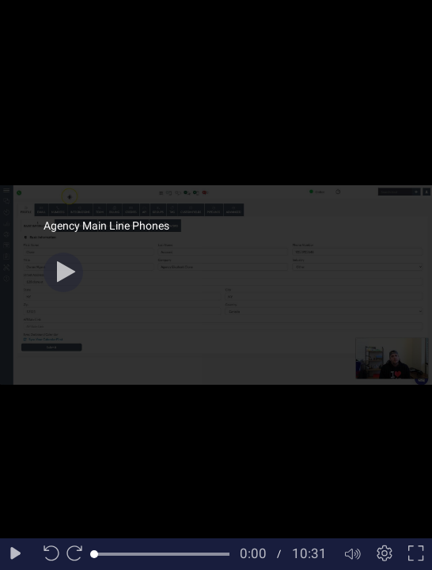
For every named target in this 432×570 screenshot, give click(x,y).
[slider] (161, 554)
